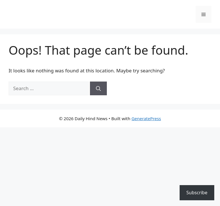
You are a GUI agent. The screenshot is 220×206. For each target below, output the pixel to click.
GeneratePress (146, 118)
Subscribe (196, 192)
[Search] (98, 88)
